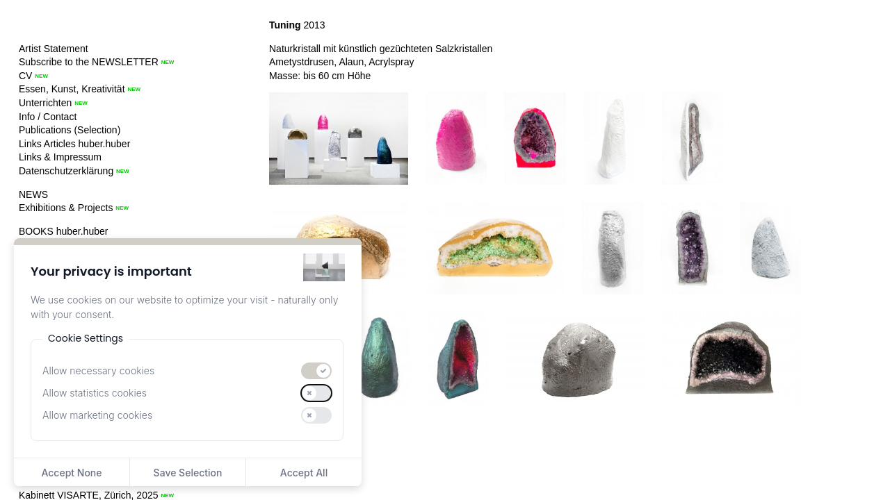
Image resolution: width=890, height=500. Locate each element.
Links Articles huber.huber (74, 143)
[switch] (316, 370)
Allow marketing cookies (97, 415)
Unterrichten (45, 102)
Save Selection (188, 472)
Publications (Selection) (69, 129)
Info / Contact (47, 116)
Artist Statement (53, 48)
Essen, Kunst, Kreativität (72, 88)
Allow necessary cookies (98, 370)
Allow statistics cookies (94, 393)
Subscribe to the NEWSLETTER (89, 61)
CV (25, 75)
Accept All (303, 472)
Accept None (71, 472)
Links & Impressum (60, 156)
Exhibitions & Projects (66, 207)
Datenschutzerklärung (66, 170)
